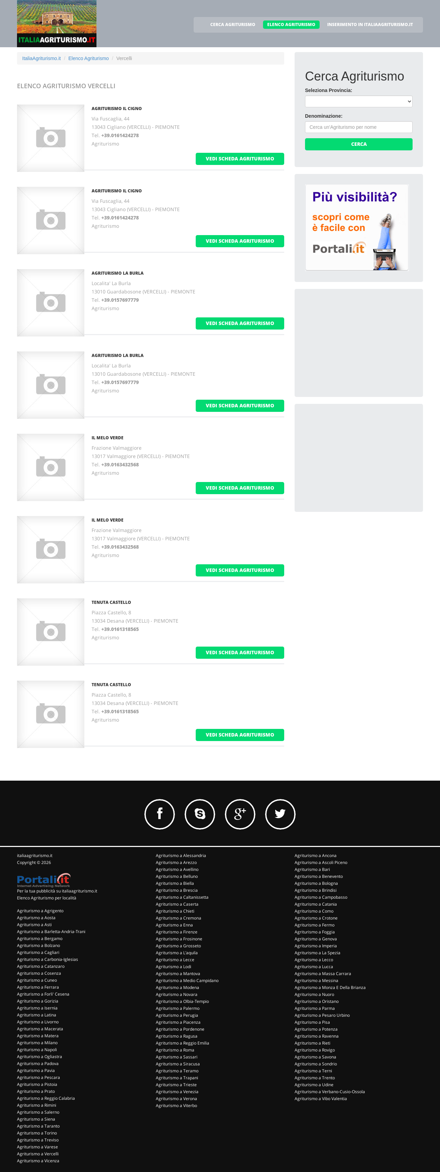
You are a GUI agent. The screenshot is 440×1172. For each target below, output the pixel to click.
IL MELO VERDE (108, 438)
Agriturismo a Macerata (40, 1029)
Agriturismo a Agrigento (40, 911)
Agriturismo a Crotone (316, 918)
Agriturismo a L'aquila (177, 953)
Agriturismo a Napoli (37, 1050)
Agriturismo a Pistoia (37, 1084)
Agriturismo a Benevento (319, 876)
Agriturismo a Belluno (177, 876)
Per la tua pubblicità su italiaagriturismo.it (57, 891)
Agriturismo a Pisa (312, 1022)
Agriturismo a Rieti (312, 1043)
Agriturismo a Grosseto (178, 946)
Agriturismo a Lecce (175, 960)
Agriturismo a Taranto (38, 1126)
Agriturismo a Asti (34, 925)
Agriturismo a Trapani (177, 1078)
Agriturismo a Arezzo (176, 862)
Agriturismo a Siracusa (178, 1064)
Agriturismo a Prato (36, 1091)
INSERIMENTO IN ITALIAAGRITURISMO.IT (370, 24)
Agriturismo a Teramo (177, 1071)
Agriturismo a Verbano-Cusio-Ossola (330, 1092)
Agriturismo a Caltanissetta (182, 897)
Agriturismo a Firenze (176, 932)
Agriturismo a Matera (38, 1036)
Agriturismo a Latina (36, 1015)
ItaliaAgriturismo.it (41, 58)
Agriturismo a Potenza (316, 1029)
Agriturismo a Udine (314, 1085)
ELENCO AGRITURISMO (291, 24)
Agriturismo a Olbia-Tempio (182, 1001)
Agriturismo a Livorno (38, 1022)
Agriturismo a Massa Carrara (323, 973)
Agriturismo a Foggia (315, 932)
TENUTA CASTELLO (111, 602)
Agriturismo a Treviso (38, 1140)
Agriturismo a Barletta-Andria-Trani (51, 931)
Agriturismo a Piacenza (178, 1022)
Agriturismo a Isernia (37, 1008)
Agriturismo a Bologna (316, 883)
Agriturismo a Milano (37, 1043)
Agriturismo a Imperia (316, 946)
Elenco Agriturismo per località (46, 898)
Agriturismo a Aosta (36, 918)
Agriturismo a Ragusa (176, 1036)
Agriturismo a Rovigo (315, 1050)
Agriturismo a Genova (316, 939)
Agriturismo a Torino (37, 1133)
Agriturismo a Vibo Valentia (321, 1099)
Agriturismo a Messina (316, 980)
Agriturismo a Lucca (314, 967)
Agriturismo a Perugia (177, 1015)
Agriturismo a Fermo (315, 925)
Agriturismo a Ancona (316, 855)
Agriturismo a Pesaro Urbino (322, 1015)
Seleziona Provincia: (328, 90)
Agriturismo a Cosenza (39, 973)
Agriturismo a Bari (312, 869)
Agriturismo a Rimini (36, 1105)
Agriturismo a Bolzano (38, 945)
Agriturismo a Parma (315, 1008)
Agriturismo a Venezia (177, 1092)
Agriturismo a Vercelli (38, 1154)
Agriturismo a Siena (36, 1119)
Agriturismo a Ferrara (38, 987)
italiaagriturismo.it (34, 855)
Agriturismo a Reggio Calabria (46, 1098)
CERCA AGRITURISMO (232, 24)
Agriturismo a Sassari (176, 1057)
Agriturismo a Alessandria (181, 855)
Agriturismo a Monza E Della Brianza (330, 987)
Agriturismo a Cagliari (38, 952)
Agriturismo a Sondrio (316, 1064)
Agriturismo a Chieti (175, 911)
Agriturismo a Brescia (177, 890)
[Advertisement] (357, 342)
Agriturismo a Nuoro (314, 994)
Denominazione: (323, 116)
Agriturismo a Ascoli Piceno (321, 862)
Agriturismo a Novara (176, 994)
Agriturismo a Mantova (178, 973)
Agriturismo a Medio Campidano (187, 980)
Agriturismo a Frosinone (179, 939)
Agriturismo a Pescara (38, 1077)
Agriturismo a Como (314, 911)
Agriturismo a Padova (38, 1063)
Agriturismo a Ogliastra (39, 1056)
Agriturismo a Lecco (314, 960)
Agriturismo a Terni (313, 1071)
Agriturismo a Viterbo (176, 1105)
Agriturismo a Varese (37, 1147)
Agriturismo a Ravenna (317, 1036)
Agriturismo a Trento (315, 1078)
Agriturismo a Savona (315, 1057)
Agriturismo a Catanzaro (41, 966)
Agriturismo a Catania (316, 904)
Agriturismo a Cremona (178, 918)
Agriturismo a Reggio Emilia (182, 1043)
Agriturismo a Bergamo (39, 938)
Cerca (359, 144)
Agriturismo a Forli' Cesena (43, 994)
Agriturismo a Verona (176, 1099)
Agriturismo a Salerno (38, 1112)
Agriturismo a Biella (175, 883)
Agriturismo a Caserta (177, 904)
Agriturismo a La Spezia (317, 953)
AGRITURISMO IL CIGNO (117, 108)
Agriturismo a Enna (174, 925)
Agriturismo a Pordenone (180, 1029)
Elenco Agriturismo (88, 58)
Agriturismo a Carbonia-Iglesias (47, 959)
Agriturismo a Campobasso (321, 897)
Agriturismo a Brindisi (316, 890)
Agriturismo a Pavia (36, 1070)
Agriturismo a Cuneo (37, 980)
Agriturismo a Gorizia (37, 1001)
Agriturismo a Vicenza (38, 1161)
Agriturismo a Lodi (173, 967)
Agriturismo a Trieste (176, 1085)
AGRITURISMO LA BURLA (118, 273)
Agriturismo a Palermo (178, 1008)
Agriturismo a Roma (175, 1050)
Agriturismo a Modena (177, 987)
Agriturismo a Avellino (177, 869)
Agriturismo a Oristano (317, 1001)
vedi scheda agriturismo (240, 158)
